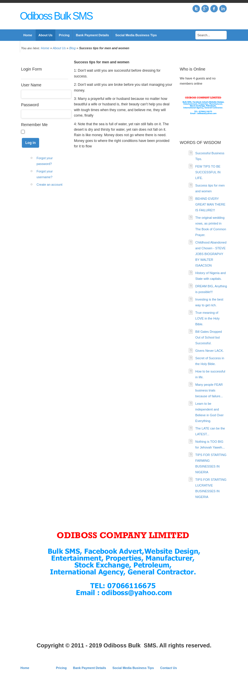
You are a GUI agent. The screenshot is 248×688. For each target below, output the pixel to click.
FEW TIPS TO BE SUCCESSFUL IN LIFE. (208, 172)
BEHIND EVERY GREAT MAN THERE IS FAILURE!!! (210, 204)
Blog (72, 48)
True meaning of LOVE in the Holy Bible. (207, 318)
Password (30, 104)
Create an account (49, 184)
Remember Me (34, 124)
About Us (59, 48)
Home (45, 48)
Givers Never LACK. (209, 350)
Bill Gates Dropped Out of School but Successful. (208, 337)
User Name (31, 85)
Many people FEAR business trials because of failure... (209, 390)
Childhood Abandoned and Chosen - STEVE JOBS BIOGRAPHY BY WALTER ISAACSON (210, 254)
